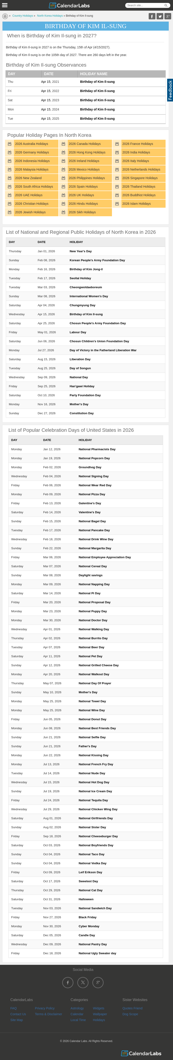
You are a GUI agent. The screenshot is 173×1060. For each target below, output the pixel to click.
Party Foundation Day (85, 395)
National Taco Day (92, 854)
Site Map (16, 1020)
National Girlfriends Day (96, 818)
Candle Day (87, 935)
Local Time (78, 1020)
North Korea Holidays (50, 15)
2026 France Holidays (137, 144)
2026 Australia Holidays (31, 144)
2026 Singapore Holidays (139, 178)
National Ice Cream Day (95, 791)
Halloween (86, 899)
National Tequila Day (93, 800)
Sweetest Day (88, 881)
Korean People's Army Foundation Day (97, 260)
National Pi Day (89, 593)
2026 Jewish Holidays (30, 212)
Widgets (98, 1008)
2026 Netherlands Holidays (141, 169)
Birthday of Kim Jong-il (86, 269)
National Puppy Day (93, 611)
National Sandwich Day (95, 908)
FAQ (13, 1008)
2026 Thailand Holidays (138, 186)
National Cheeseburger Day (98, 836)
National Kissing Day (94, 755)
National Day (79, 377)
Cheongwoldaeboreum (86, 287)
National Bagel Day (92, 521)
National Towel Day (92, 701)
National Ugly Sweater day (97, 953)
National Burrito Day (93, 638)
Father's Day (87, 746)
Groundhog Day (90, 467)
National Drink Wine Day (96, 539)
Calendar (77, 1014)
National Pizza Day (92, 494)
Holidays (99, 1020)
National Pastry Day (93, 944)
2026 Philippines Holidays (87, 178)
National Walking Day (94, 629)
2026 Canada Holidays (85, 144)
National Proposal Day (94, 602)
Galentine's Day (90, 503)
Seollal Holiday (80, 278)
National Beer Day (91, 647)
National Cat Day (90, 890)
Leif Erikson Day (90, 872)
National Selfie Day (92, 737)
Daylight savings (90, 575)
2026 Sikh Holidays (82, 212)
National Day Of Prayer (95, 683)
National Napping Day (94, 584)
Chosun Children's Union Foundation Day (99, 341)
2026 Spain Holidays (83, 186)
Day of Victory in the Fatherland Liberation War (103, 350)
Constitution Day (82, 413)
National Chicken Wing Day (98, 809)
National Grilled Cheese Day (99, 665)
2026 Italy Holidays (135, 161)
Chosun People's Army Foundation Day (98, 323)
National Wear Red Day (95, 485)
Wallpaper (100, 1014)
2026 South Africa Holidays (34, 186)
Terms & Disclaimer (48, 1014)
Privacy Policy (45, 1008)
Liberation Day (80, 359)
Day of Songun (80, 368)
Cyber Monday (89, 926)
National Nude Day (92, 773)
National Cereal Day (93, 566)
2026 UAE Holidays (28, 195)
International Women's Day (89, 296)
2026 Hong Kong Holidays (87, 152)
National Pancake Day (94, 530)
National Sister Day (92, 827)
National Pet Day (90, 656)
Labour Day (78, 332)
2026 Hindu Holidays (83, 203)
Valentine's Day (89, 512)
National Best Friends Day (97, 728)
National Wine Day (92, 710)
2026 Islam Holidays (136, 203)
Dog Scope (130, 1014)
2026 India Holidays (136, 152)
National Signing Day (94, 476)
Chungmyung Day (82, 305)
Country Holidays (22, 15)
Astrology (77, 1008)
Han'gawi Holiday (82, 386)
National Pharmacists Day (97, 449)
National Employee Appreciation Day (105, 557)
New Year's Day (81, 251)
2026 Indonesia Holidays (32, 161)
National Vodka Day (92, 863)
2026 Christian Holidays (31, 203)
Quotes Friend (133, 1008)
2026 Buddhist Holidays (138, 195)
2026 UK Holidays (81, 195)
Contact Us (18, 1014)
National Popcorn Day (94, 458)
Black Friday (87, 917)
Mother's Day (79, 404)
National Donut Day (92, 719)
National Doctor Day (93, 620)
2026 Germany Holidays (32, 152)
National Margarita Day (95, 548)
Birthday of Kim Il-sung (97, 81)
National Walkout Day (94, 674)
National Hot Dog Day (94, 782)
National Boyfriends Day (96, 845)
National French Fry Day (96, 764)
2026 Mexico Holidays (84, 169)
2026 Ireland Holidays (84, 161)
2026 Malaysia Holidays (31, 169)
